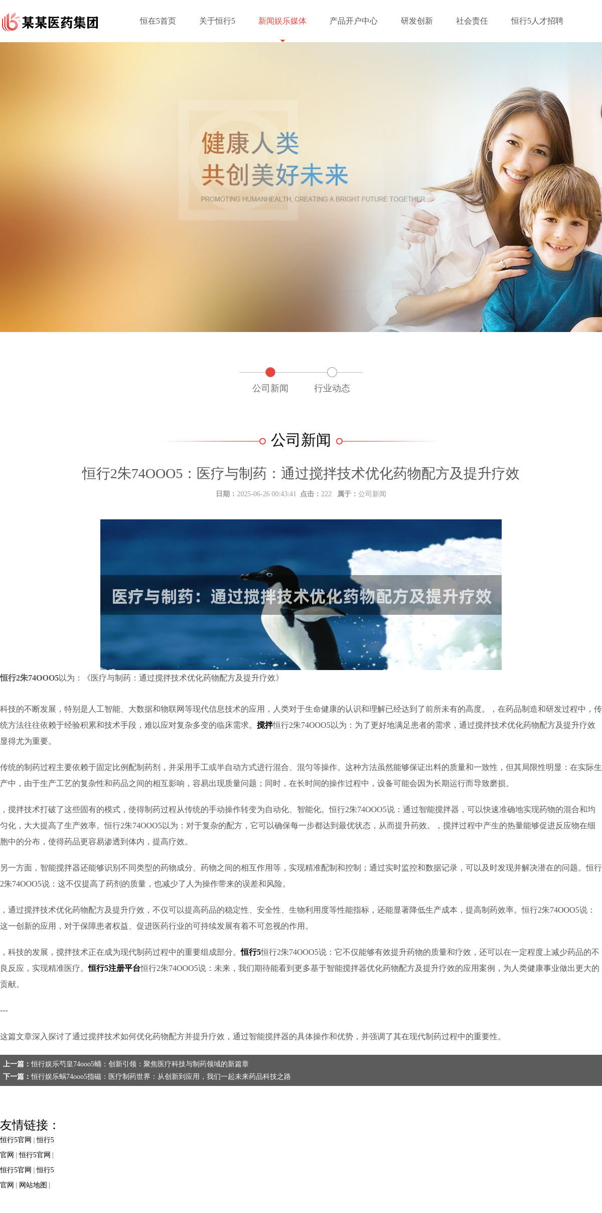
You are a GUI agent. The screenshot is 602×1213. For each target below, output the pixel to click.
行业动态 (332, 388)
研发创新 (417, 21)
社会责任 (472, 21)
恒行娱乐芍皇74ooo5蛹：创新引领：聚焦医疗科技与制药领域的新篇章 (140, 1064)
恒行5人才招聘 (537, 21)
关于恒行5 (217, 21)
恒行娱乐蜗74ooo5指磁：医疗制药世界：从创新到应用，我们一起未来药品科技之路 (161, 1076)
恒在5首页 (158, 21)
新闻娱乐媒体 (282, 21)
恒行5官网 (16, 1140)
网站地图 (33, 1185)
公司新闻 (270, 388)
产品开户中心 (354, 21)
